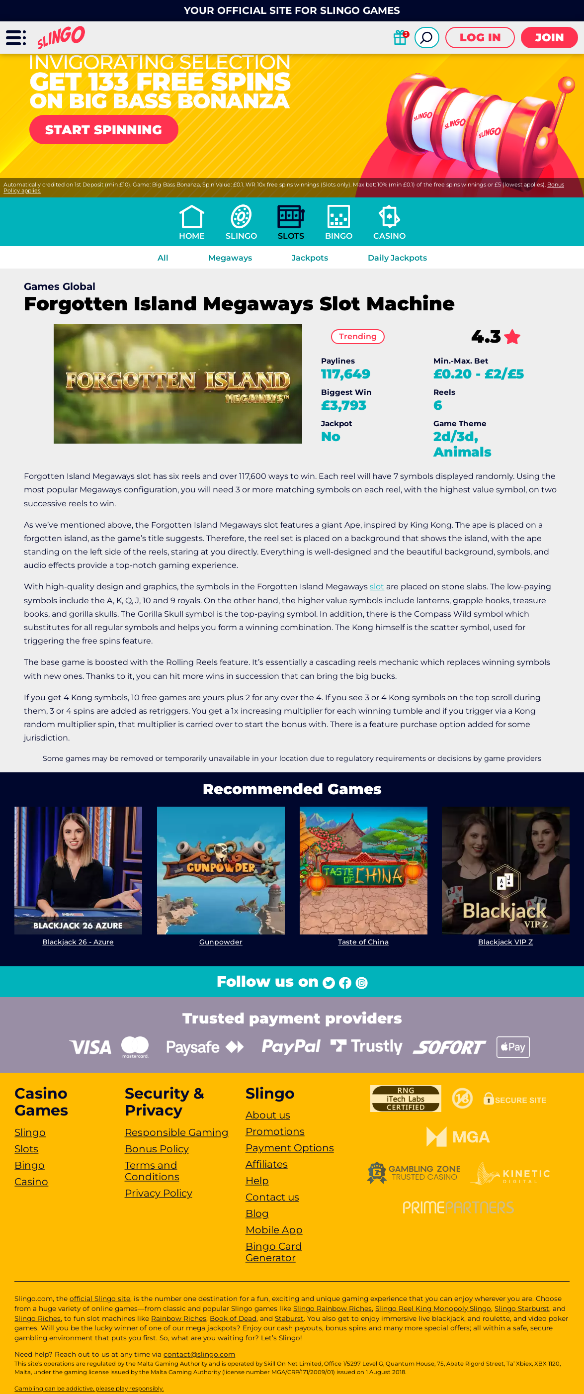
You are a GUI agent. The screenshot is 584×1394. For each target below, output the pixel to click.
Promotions (275, 1131)
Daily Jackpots (397, 258)
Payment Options (290, 1148)
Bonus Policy (157, 1149)
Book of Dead (233, 1318)
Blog (257, 1213)
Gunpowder (221, 941)
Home (192, 236)
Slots (291, 236)
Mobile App (274, 1230)
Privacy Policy (158, 1193)
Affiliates (267, 1164)
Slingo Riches (37, 1318)
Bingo (338, 236)
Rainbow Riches (178, 1318)
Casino (389, 236)
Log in (480, 37)
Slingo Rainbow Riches (332, 1308)
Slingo (241, 236)
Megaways (230, 258)
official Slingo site (100, 1298)
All (163, 258)
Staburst (289, 1318)
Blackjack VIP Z (505, 941)
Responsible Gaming (177, 1132)
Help (257, 1181)
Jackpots (310, 258)
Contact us (272, 1197)
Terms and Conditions (152, 1171)
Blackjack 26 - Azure (78, 941)
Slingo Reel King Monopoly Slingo (433, 1308)
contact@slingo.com (199, 1354)
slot (377, 586)
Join (549, 37)
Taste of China (363, 941)
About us (268, 1115)
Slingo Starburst (522, 1308)
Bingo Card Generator (274, 1252)
